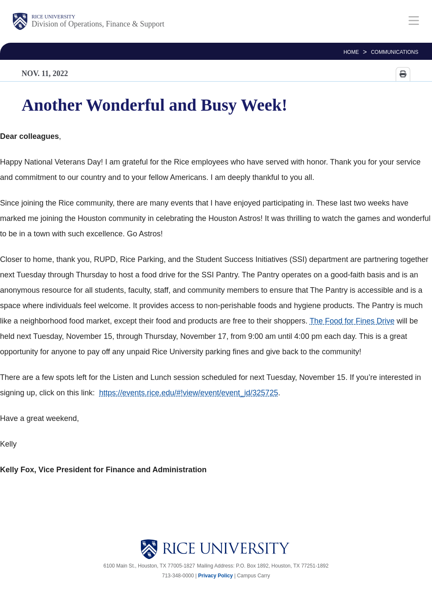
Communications (394, 52)
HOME (351, 52)
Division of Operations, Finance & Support (98, 24)
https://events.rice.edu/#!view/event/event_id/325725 (188, 392)
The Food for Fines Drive (351, 321)
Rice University (53, 16)
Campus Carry (253, 575)
